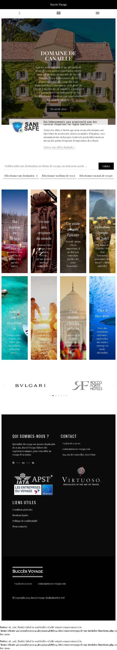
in (33, 462)
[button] (55, 122)
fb (13, 462)
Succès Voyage (58, 4)
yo (23, 462)
